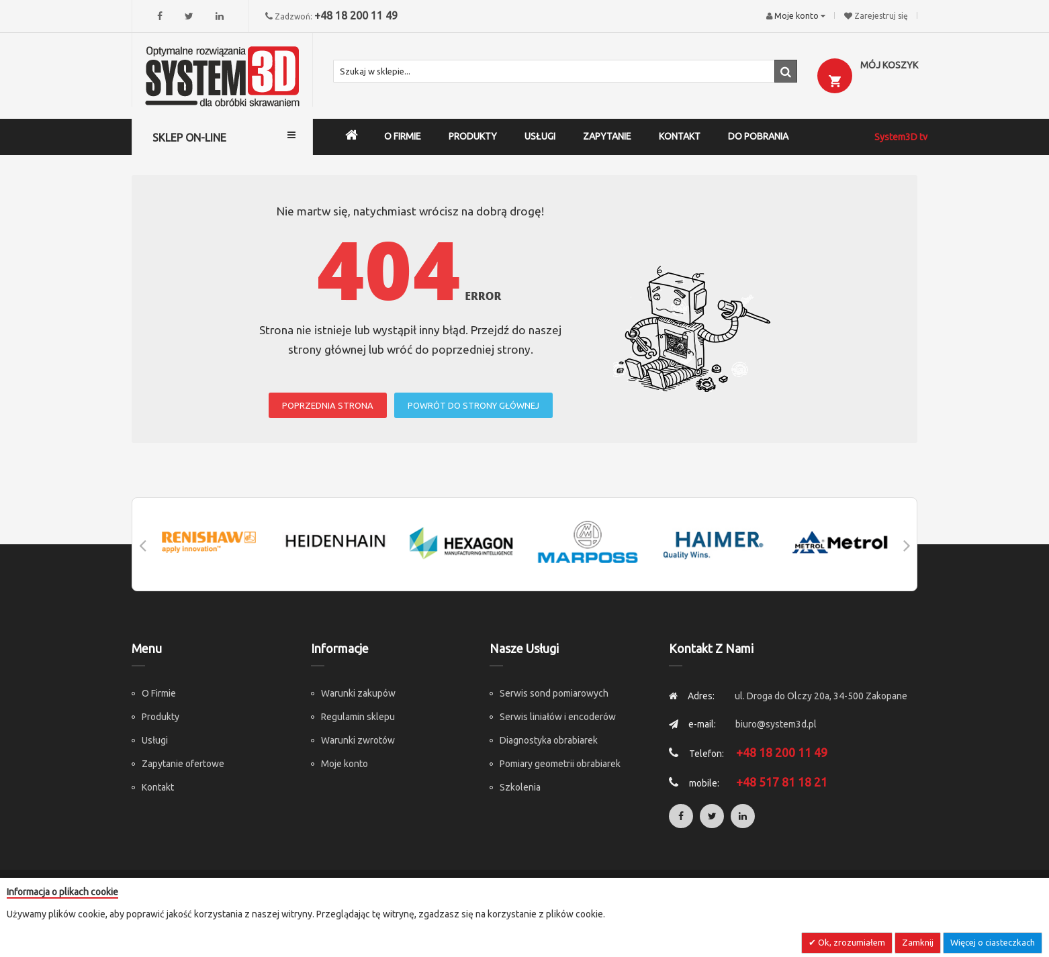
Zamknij (917, 942)
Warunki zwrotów (358, 740)
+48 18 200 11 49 (356, 15)
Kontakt (158, 787)
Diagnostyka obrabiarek (549, 740)
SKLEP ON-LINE (189, 138)
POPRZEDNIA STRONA (327, 405)
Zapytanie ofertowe (183, 763)
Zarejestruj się (881, 15)
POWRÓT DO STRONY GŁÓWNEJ (473, 405)
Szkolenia (520, 787)
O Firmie (159, 693)
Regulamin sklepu (358, 716)
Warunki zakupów (358, 693)
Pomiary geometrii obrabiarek (560, 763)
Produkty (160, 716)
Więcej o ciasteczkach (992, 942)
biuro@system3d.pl (776, 724)
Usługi (155, 740)
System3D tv (900, 137)
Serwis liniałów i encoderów (558, 716)
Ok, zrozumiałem (850, 942)
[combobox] (565, 71)
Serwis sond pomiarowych (554, 693)
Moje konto (344, 763)
